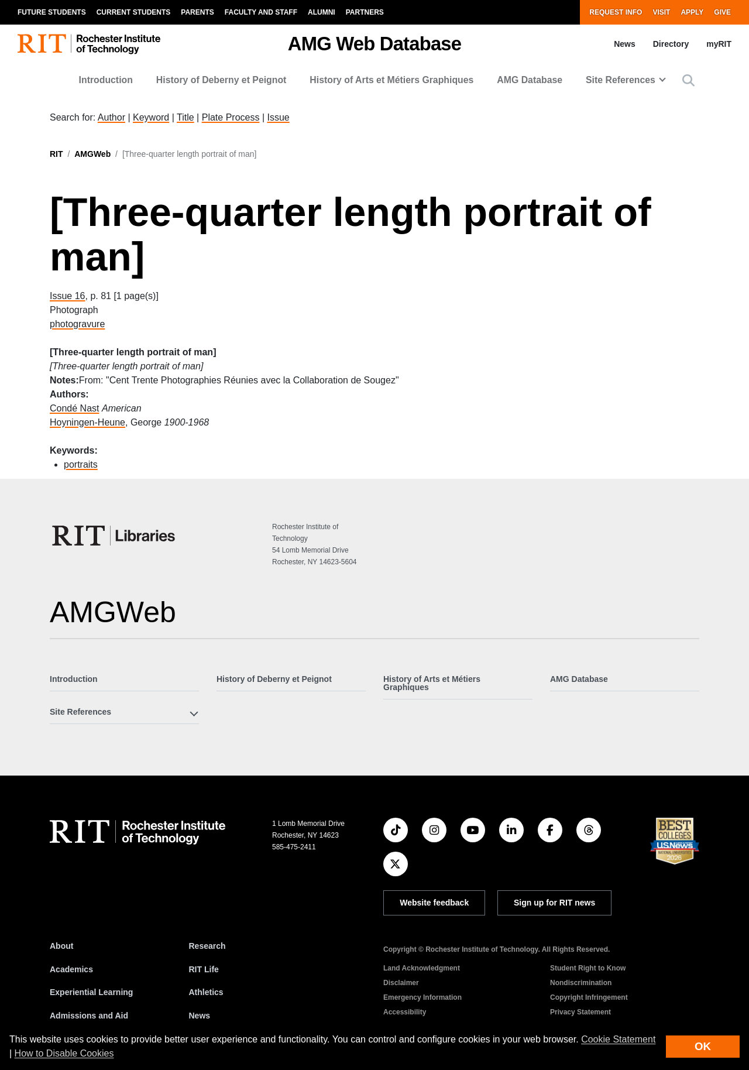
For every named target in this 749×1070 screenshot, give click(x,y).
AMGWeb (92, 154)
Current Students (134, 12)
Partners (365, 12)
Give (722, 12)
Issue (278, 117)
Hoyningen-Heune (87, 422)
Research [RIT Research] (207, 946)
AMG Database (529, 80)
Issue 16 (67, 296)
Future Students (52, 12)
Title (185, 117)
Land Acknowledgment (421, 968)
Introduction (106, 80)
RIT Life (204, 969)
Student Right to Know (588, 968)
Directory (671, 44)
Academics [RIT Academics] (71, 969)
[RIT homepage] (89, 44)
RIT (56, 154)
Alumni (321, 12)
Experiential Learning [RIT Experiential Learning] (91, 992)
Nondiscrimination (580, 983)
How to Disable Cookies (64, 1053)
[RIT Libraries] (115, 535)
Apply (692, 12)
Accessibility (404, 1012)
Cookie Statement (618, 1039)
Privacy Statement (580, 1012)
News (624, 44)
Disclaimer (401, 983)
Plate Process (231, 117)
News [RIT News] (200, 1015)
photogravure (77, 324)
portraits (81, 464)
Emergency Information (422, 997)
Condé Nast (74, 408)
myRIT (718, 44)
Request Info (615, 12)
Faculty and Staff (261, 12)
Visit (661, 12)
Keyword (151, 117)
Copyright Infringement (589, 997)
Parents (197, 12)
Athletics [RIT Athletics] (206, 992)
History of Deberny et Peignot (221, 80)
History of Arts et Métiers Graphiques (391, 80)
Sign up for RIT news (554, 902)
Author (111, 117)
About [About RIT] (61, 946)
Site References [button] (620, 80)
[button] (688, 80)
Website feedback (434, 902)
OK (703, 1046)
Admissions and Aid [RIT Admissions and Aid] (89, 1015)
